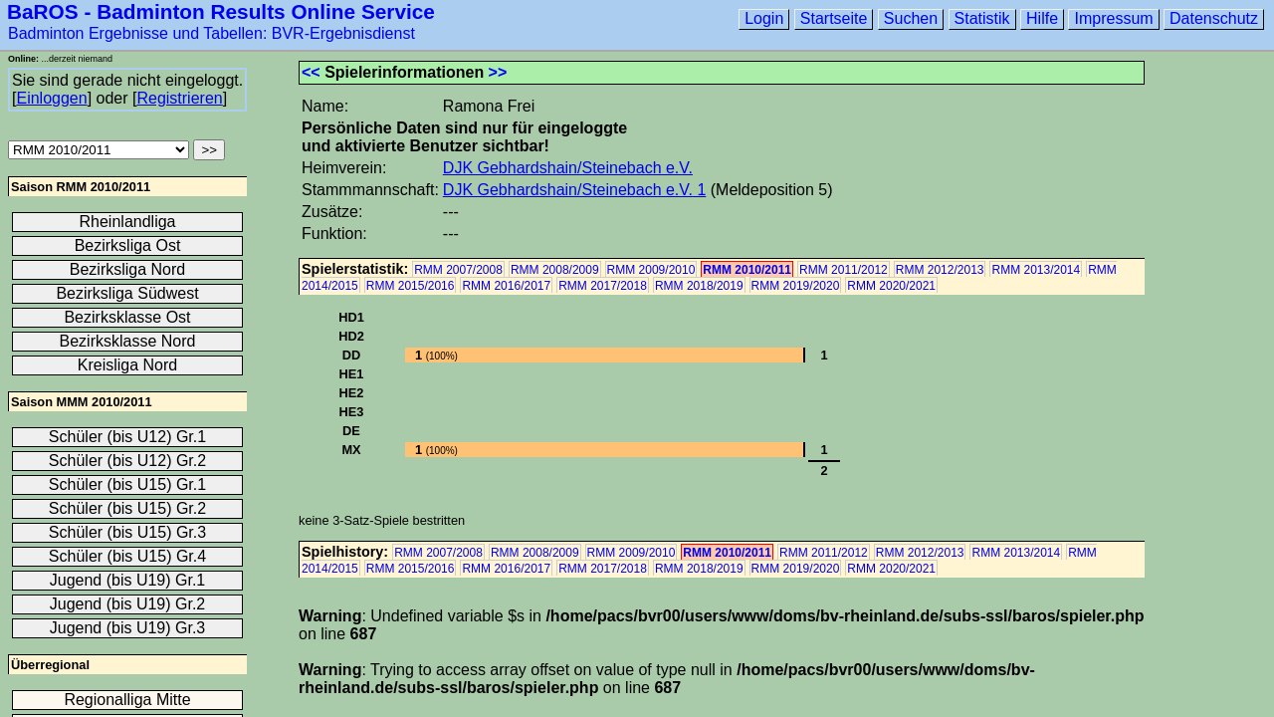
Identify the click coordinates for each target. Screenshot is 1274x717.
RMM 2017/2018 (602, 286)
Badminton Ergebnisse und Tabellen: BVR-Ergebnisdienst (211, 33)
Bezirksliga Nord (127, 269)
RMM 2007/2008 (458, 270)
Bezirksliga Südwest (127, 293)
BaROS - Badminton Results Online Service (221, 11)
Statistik (982, 18)
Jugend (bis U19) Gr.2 (128, 604)
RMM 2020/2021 (891, 286)
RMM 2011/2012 (843, 270)
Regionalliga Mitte (127, 699)
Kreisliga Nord (127, 365)
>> (498, 72)
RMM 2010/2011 (747, 270)
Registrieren (179, 98)
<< (311, 72)
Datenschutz (1213, 18)
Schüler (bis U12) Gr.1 (127, 436)
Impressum (1113, 18)
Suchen (911, 18)
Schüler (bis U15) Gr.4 (127, 556)
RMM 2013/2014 (1035, 270)
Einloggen (51, 98)
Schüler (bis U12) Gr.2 (127, 460)
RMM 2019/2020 (795, 286)
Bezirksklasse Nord (128, 341)
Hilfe (1042, 18)
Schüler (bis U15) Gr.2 (127, 508)
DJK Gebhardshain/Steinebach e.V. (568, 167)
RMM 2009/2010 (651, 270)
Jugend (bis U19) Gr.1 (128, 580)
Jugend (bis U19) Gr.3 (128, 627)
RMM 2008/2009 (555, 270)
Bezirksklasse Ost (127, 317)
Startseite (834, 18)
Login (763, 18)
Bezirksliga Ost (128, 245)
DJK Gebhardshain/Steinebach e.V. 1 (574, 189)
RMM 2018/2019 (699, 286)
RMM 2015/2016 (410, 286)
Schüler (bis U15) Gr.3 (127, 532)
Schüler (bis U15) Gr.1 (127, 484)
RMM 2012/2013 (940, 270)
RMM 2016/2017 (506, 286)
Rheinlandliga (128, 221)
